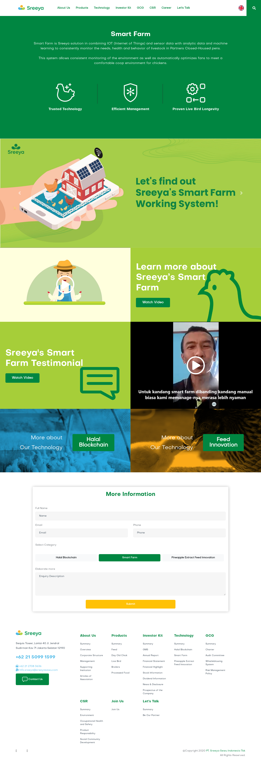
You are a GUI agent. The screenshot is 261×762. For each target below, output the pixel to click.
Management (87, 661)
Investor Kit (123, 8)
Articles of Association (86, 678)
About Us (63, 8)
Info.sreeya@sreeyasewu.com (37, 670)
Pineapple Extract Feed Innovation (193, 557)
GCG (140, 8)
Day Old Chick (119, 655)
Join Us (115, 709)
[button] (19, 193)
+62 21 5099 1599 (35, 657)
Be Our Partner (151, 715)
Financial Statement (154, 661)
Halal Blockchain (93, 442)
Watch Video (153, 302)
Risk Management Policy (215, 672)
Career (166, 8)
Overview (85, 650)
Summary (85, 644)
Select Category (45, 545)
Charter (210, 650)
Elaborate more (45, 569)
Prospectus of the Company (153, 692)
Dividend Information (154, 679)
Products (82, 8)
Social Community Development (90, 741)
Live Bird (116, 661)
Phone (137, 525)
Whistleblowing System (214, 663)
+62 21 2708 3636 (29, 666)
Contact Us (32, 679)
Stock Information (152, 673)
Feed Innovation (223, 442)
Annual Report (151, 655)
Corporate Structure (91, 655)
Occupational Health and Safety (91, 723)
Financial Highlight (153, 667)
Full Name (41, 508)
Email (38, 525)
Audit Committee (215, 655)
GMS (145, 650)
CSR (153, 8)
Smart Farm (129, 557)
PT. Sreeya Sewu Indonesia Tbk (225, 751)
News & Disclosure (153, 684)
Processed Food (120, 673)
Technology (102, 8)
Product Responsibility (87, 732)
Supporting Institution (86, 668)
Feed (114, 650)
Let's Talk (183, 8)
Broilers (115, 667)
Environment (87, 715)
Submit (130, 604)
